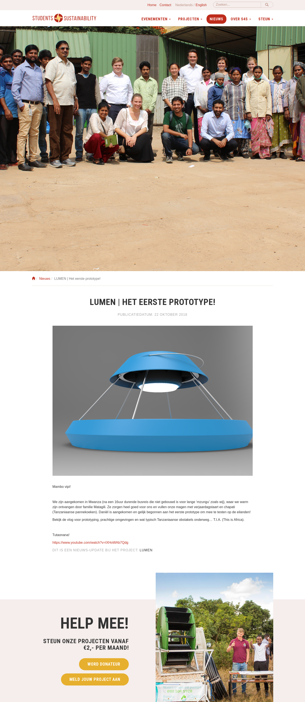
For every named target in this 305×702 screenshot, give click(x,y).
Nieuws (216, 19)
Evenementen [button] (156, 19)
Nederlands (184, 5)
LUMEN (146, 550)
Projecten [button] (190, 19)
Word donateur (103, 666)
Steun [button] (265, 19)
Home (152, 5)
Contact (165, 5)
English (201, 5)
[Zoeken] (237, 5)
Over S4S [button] (241, 19)
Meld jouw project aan (94, 681)
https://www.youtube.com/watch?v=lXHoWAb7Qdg (90, 542)
